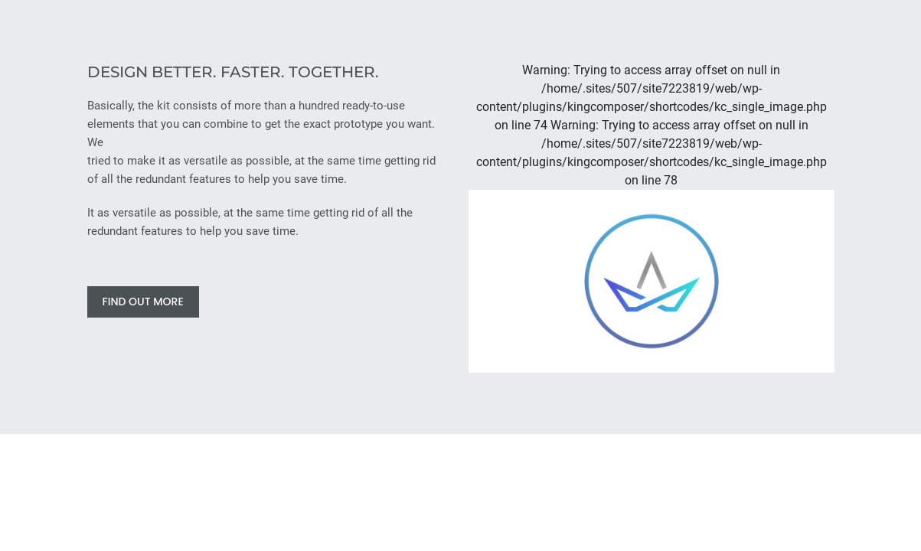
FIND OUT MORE (143, 301)
